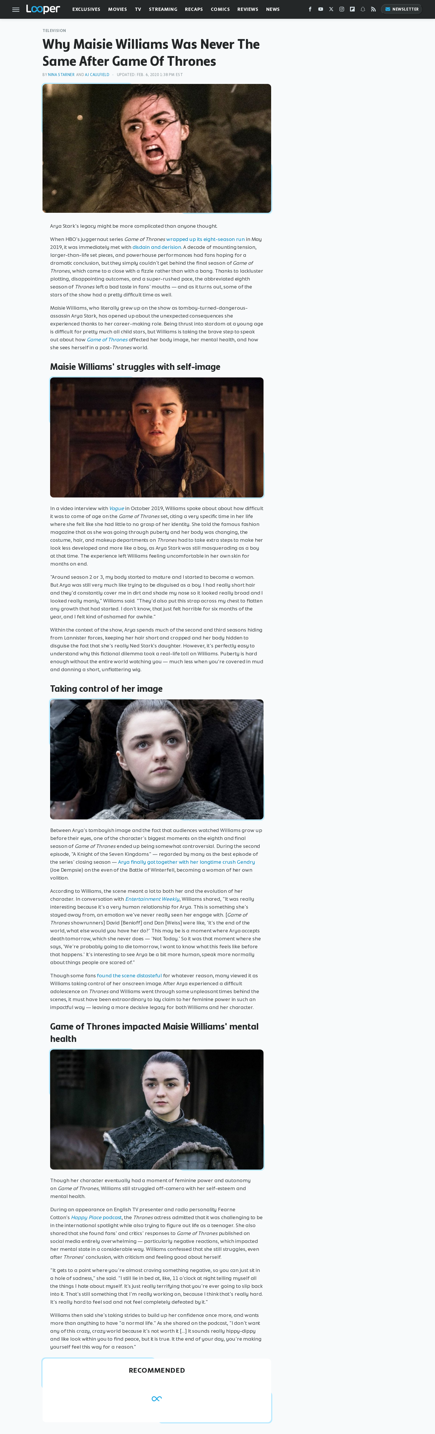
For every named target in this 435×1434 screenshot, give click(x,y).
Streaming (163, 9)
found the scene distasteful (129, 975)
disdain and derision (156, 247)
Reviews (247, 9)
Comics (220, 9)
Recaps (194, 9)
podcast (112, 1217)
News (273, 9)
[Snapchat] (363, 10)
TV (138, 9)
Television (54, 31)
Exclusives (86, 9)
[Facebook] (310, 10)
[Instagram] (342, 10)
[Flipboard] (352, 10)
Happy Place (86, 1217)
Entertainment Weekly (152, 898)
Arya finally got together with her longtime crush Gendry (186, 862)
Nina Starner (61, 74)
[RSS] (373, 10)
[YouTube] (321, 10)
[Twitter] (331, 10)
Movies (117, 9)
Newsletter (402, 9)
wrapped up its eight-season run (205, 239)
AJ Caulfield (97, 74)
